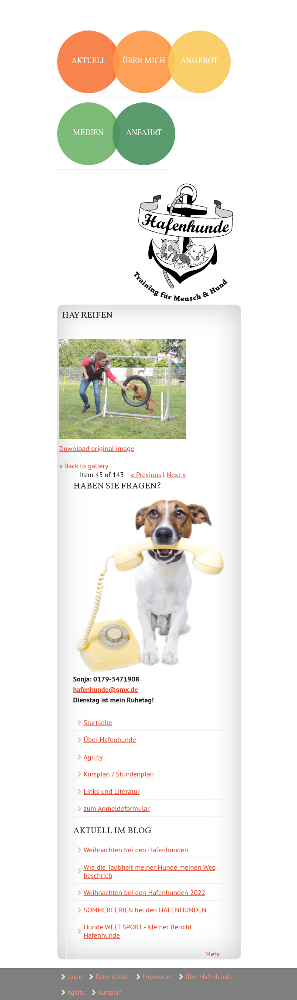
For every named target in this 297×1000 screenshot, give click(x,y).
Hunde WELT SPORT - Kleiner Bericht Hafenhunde (138, 930)
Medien (88, 133)
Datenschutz (112, 977)
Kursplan (110, 992)
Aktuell (89, 61)
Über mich (144, 61)
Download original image (96, 448)
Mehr (213, 953)
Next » (176, 474)
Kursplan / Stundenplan (119, 773)
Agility (93, 757)
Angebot (199, 61)
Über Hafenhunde (110, 739)
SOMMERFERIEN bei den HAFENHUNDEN (145, 909)
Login (75, 977)
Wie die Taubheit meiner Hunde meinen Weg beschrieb (150, 871)
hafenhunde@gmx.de (105, 689)
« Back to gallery (84, 465)
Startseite (98, 722)
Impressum (157, 977)
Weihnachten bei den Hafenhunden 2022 (144, 892)
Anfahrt (144, 133)
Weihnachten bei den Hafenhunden (136, 849)
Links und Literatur (112, 791)
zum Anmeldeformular (117, 808)
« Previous (146, 474)
